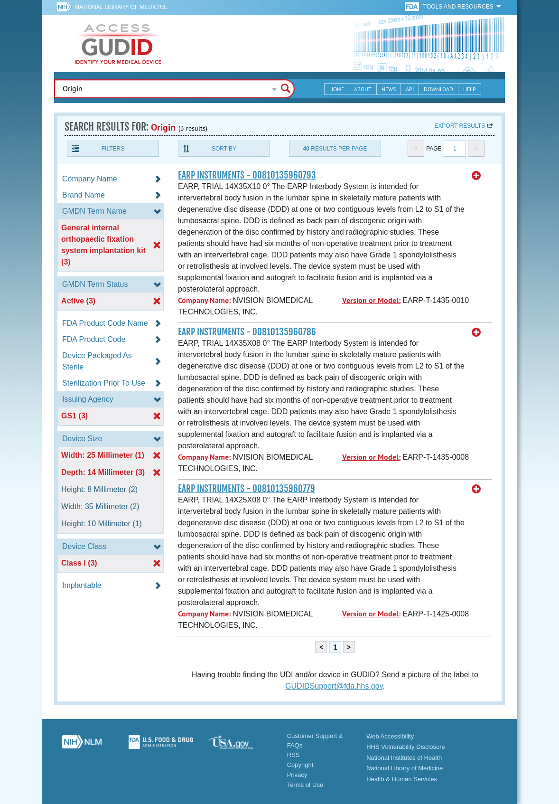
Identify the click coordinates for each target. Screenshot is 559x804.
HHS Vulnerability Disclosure (405, 746)
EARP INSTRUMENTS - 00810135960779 (246, 488)
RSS (293, 754)
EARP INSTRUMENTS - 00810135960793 (247, 175)
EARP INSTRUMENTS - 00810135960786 (247, 332)
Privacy (297, 774)
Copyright (300, 764)
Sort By (224, 148)
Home (336, 89)
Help (469, 89)
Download (438, 89)
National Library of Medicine (121, 7)
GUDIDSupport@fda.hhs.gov (333, 686)
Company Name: (204, 300)
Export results (459, 126)
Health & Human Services (401, 779)
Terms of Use (305, 784)
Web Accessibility (390, 736)
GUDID (118, 43)
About (363, 89)
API (410, 89)
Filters (113, 148)
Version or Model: (371, 300)
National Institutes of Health (404, 757)
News (389, 89)
